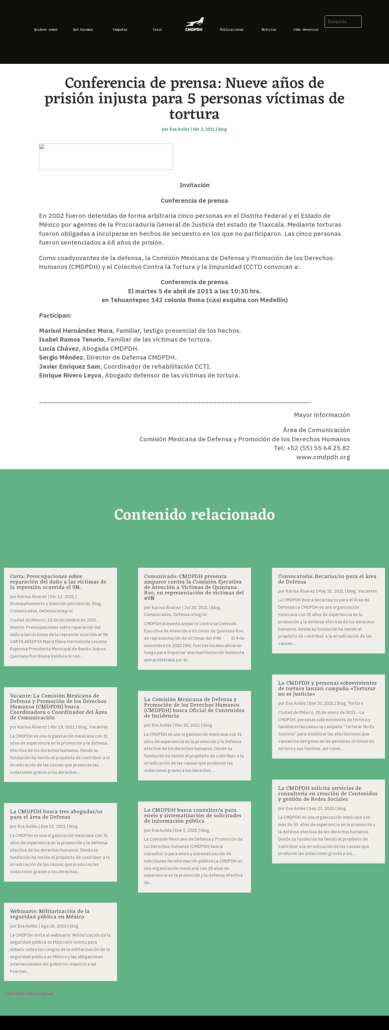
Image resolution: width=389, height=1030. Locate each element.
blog (222, 129)
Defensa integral (56, 611)
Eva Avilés (179, 129)
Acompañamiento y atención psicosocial (50, 603)
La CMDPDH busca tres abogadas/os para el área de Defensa (56, 814)
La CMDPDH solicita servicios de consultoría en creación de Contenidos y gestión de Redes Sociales (327, 794)
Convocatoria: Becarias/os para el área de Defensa (327, 579)
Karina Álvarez (32, 596)
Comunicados (23, 611)
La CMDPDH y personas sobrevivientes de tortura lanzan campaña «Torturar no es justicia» (327, 688)
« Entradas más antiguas (28, 993)
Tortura (355, 703)
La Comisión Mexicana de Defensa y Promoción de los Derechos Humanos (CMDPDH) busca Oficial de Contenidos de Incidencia (194, 708)
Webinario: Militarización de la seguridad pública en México (50, 914)
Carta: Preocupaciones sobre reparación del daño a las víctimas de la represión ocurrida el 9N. (58, 582)
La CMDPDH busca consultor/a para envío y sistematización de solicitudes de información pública (192, 815)
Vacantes (98, 727)
